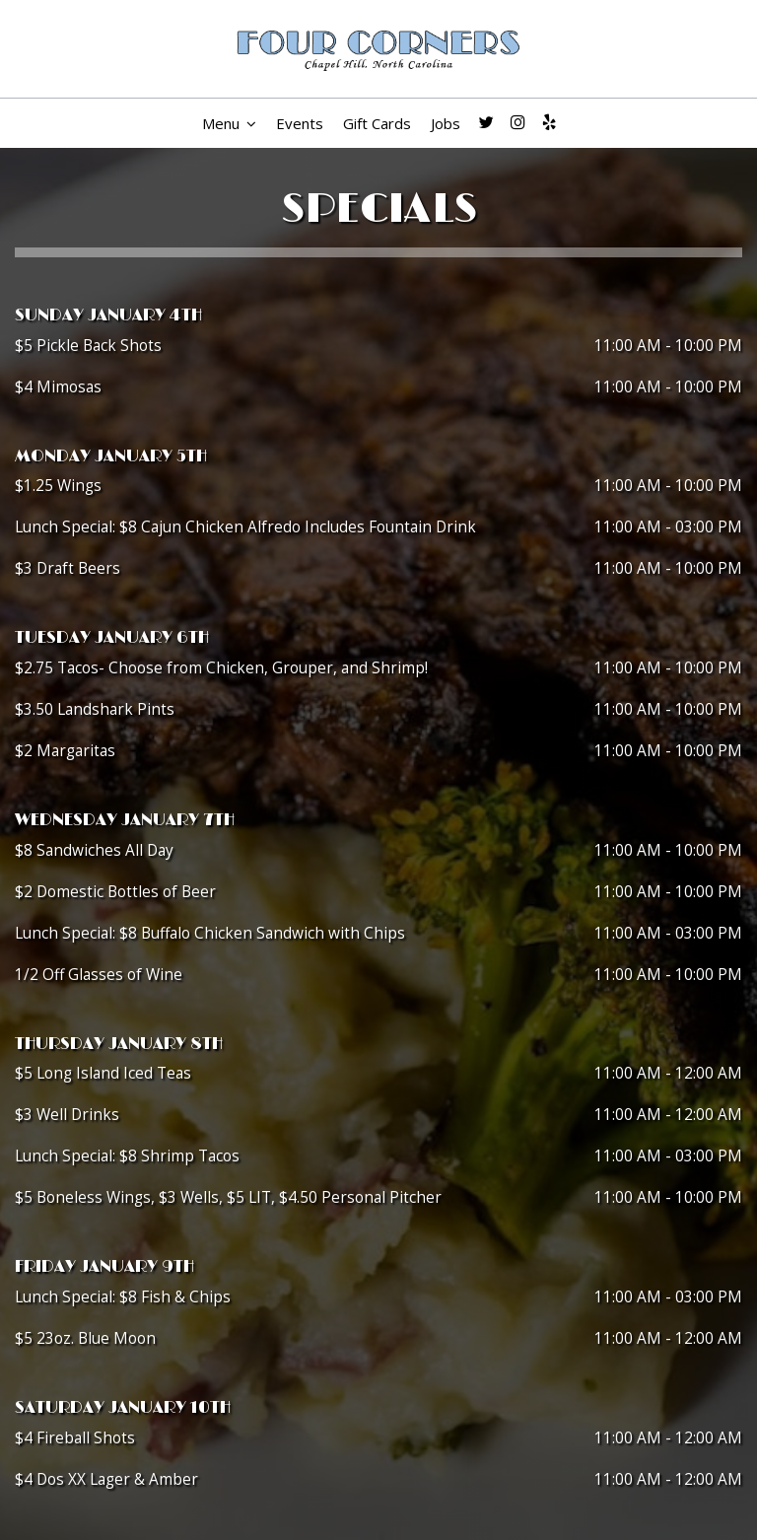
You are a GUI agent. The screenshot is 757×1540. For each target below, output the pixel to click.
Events (299, 123)
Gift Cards (377, 123)
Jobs (445, 123)
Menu (229, 123)
